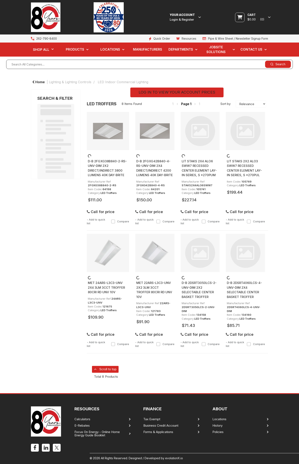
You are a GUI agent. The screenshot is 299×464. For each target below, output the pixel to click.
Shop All (41, 49)
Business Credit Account (160, 425)
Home (38, 82)
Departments (180, 49)
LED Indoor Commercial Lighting (123, 82)
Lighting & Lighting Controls (70, 82)
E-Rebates (82, 425)
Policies (218, 432)
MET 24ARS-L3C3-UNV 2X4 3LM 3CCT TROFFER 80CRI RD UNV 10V (106, 287)
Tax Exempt (151, 419)
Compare (120, 221)
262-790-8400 (46, 38)
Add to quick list (96, 221)
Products (75, 49)
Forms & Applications (158, 432)
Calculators (82, 419)
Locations (110, 49)
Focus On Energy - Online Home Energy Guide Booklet (97, 433)
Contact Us (251, 49)
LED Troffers (108, 193)
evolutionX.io (174, 458)
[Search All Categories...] (149, 64)
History (217, 425)
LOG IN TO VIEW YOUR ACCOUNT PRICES (177, 92)
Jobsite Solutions (216, 49)
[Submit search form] (278, 64)
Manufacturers (147, 49)
